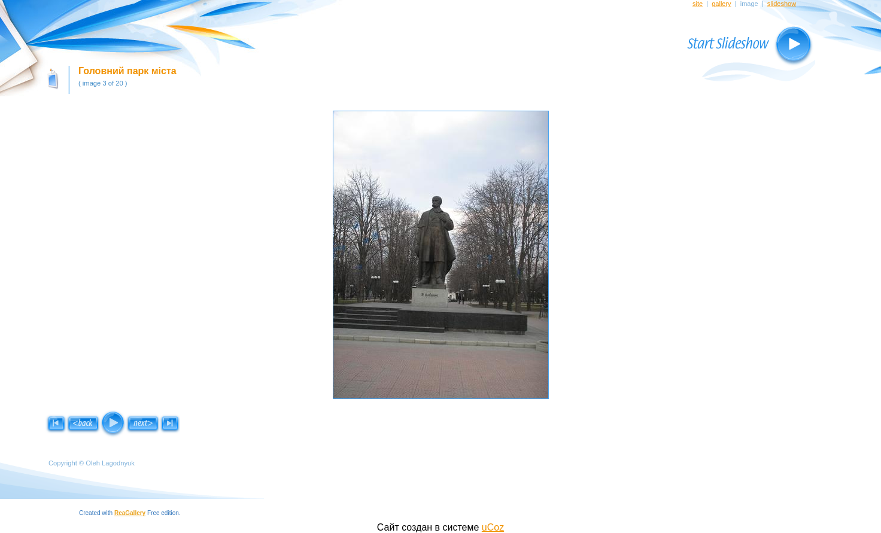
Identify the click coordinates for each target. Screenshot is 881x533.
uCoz (493, 527)
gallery (721, 3)
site (697, 3)
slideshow (781, 3)
